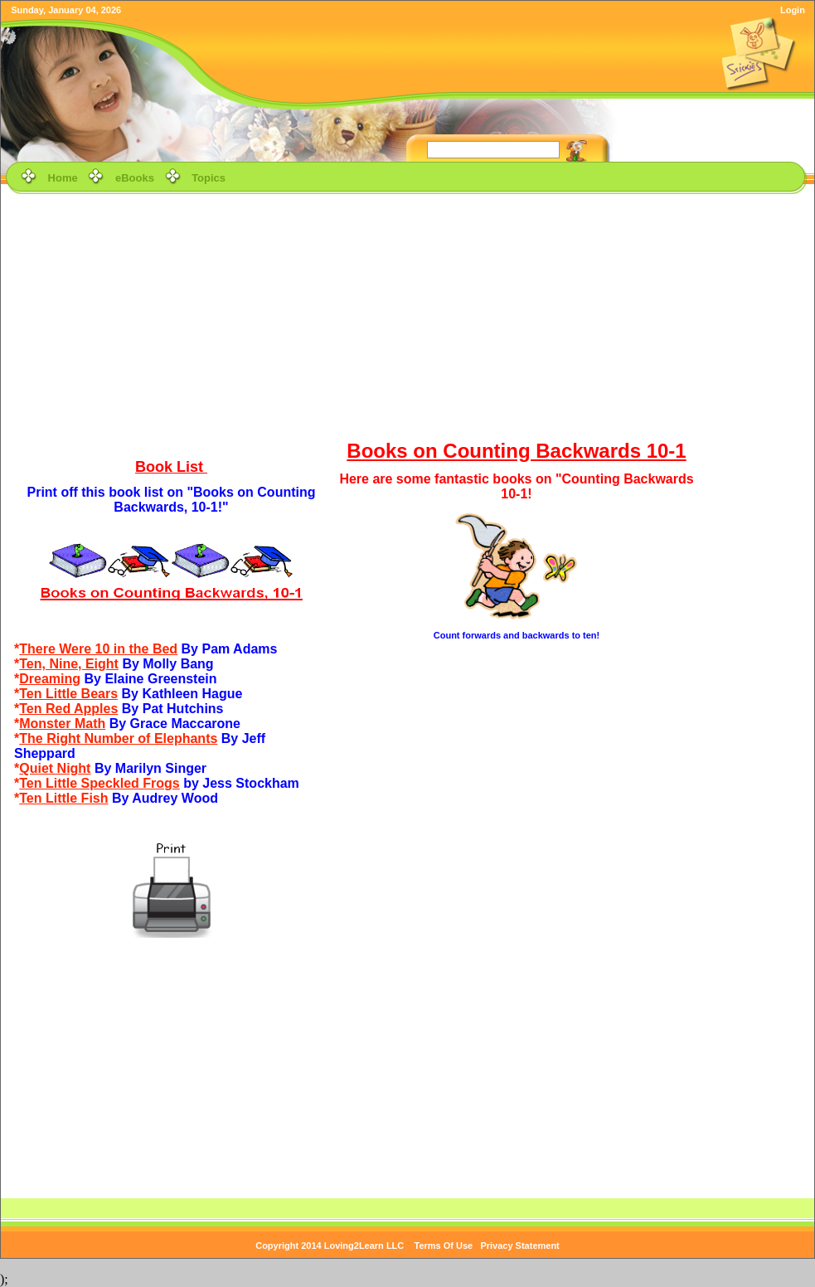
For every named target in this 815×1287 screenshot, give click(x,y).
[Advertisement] (408, 314)
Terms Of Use (444, 1246)
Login (792, 10)
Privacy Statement (519, 1246)
